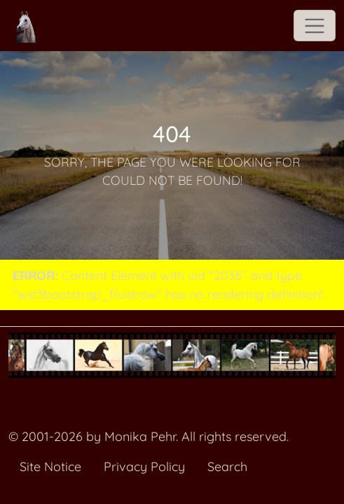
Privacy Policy (144, 466)
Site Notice (50, 466)
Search (227, 466)
